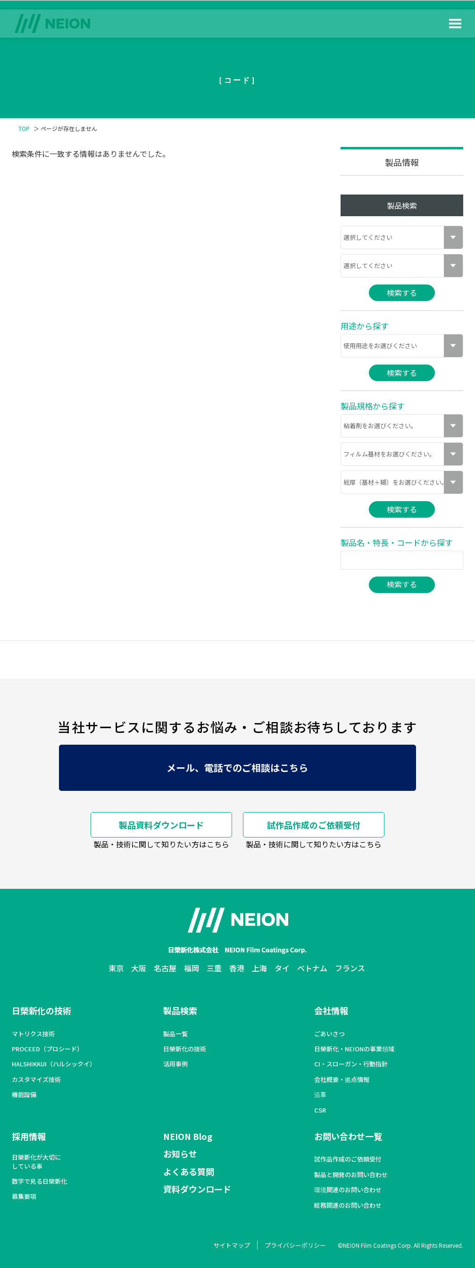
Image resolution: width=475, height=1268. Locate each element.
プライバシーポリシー (295, 1245)
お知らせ (180, 1153)
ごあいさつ (329, 1034)
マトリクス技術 (33, 1034)
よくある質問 (188, 1171)
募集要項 (24, 1196)
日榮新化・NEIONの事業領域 (354, 1049)
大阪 (138, 968)
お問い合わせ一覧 (348, 1136)
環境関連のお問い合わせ (348, 1190)
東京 (116, 968)
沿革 (320, 1094)
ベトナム (312, 968)
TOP (24, 128)
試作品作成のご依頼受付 (313, 825)
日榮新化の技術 (41, 1010)
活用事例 (175, 1064)
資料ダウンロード (197, 1189)
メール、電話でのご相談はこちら (237, 767)
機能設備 (24, 1094)
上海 (259, 968)
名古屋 (165, 968)
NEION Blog (187, 1136)
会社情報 (331, 1010)
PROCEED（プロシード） (47, 1049)
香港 (236, 968)
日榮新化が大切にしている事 (36, 1161)
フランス (350, 968)
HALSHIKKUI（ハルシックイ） (54, 1064)
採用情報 (29, 1136)
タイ (282, 968)
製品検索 (180, 1010)
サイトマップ (231, 1245)
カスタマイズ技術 (36, 1079)
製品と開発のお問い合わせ (351, 1174)
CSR (320, 1110)
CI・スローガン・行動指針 (351, 1064)
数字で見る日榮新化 (39, 1181)
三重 (214, 968)
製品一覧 (175, 1034)
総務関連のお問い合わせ (348, 1205)
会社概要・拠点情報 (341, 1079)
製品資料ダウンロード (161, 825)
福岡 (191, 968)
